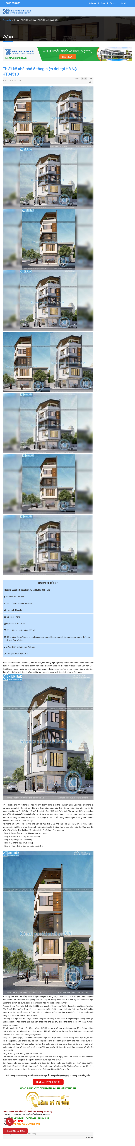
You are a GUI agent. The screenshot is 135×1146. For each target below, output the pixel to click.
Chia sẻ (90, 79)
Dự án (16, 20)
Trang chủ (7, 20)
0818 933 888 (13, 3)
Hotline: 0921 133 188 (48, 1082)
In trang (32, 1134)
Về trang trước (9, 1134)
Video (103, 3)
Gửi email (21, 1134)
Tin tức (113, 3)
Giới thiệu (92, 3)
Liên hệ (123, 3)
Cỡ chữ (76, 79)
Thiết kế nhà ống (28, 20)
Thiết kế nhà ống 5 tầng (48, 20)
